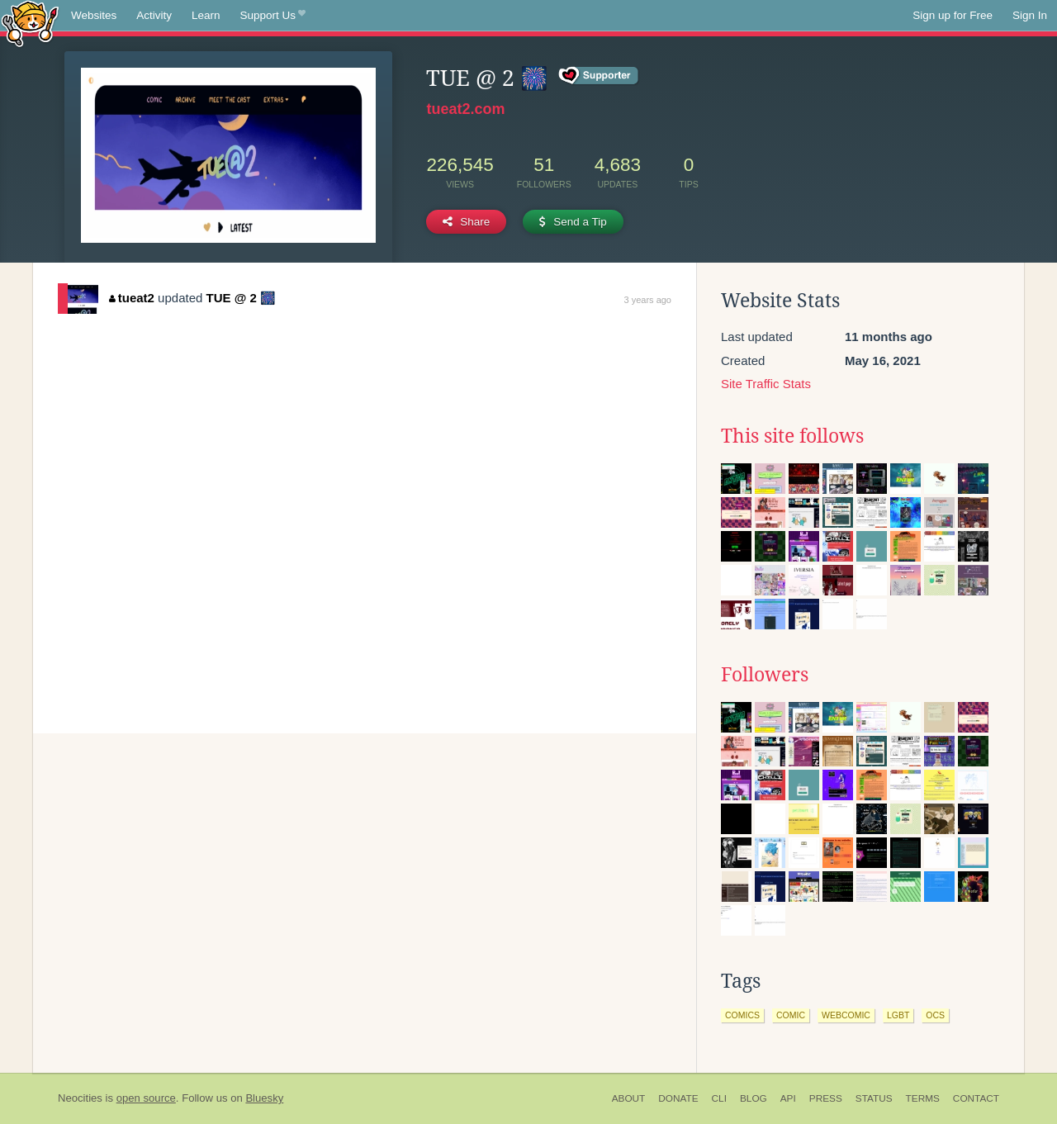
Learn (206, 15)
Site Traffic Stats (766, 384)
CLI (719, 1098)
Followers (764, 674)
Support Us (273, 15)
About (629, 1098)
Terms (923, 1098)
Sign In (1029, 15)
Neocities (80, 1098)
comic (790, 1015)
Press (825, 1098)
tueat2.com (465, 109)
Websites (93, 15)
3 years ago (647, 300)
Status (874, 1098)
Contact (976, 1098)
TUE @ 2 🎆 (241, 298)
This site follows (792, 436)
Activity (154, 15)
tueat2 (131, 298)
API (788, 1098)
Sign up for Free (952, 15)
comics (742, 1015)
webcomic (846, 1015)
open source (146, 1098)
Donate (678, 1098)
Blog (753, 1098)
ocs (935, 1015)
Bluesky (264, 1098)
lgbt (898, 1015)
